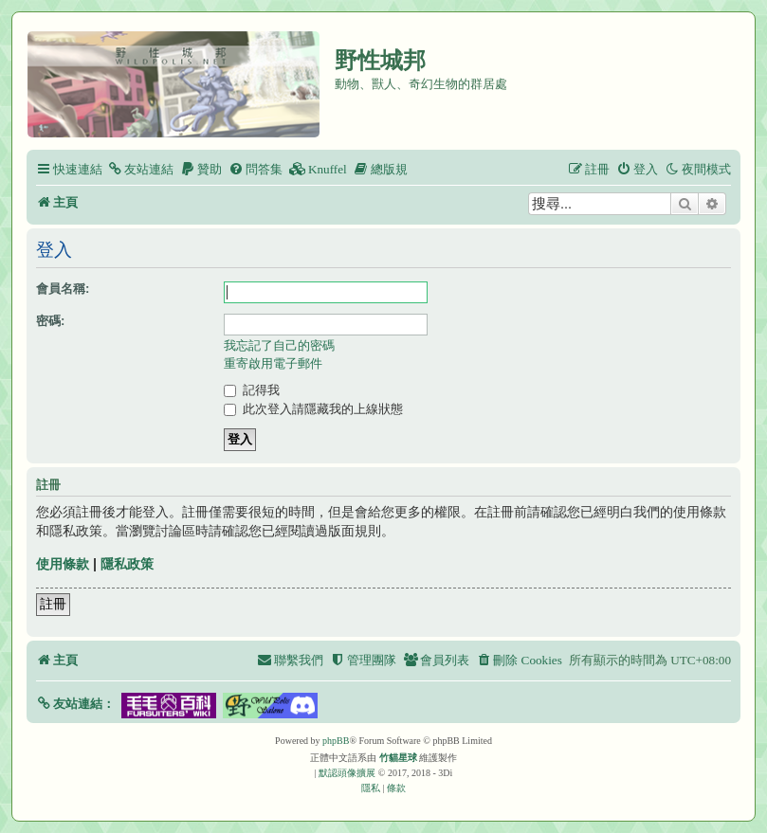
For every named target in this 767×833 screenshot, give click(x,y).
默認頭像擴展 (347, 773)
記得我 (252, 390)
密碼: (50, 321)
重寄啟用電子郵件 (273, 363)
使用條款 (62, 563)
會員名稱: (62, 288)
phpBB (335, 740)
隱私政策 (127, 563)
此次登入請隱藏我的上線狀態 (313, 409)
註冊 (53, 603)
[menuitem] (140, 169)
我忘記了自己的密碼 (279, 345)
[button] (75, 703)
